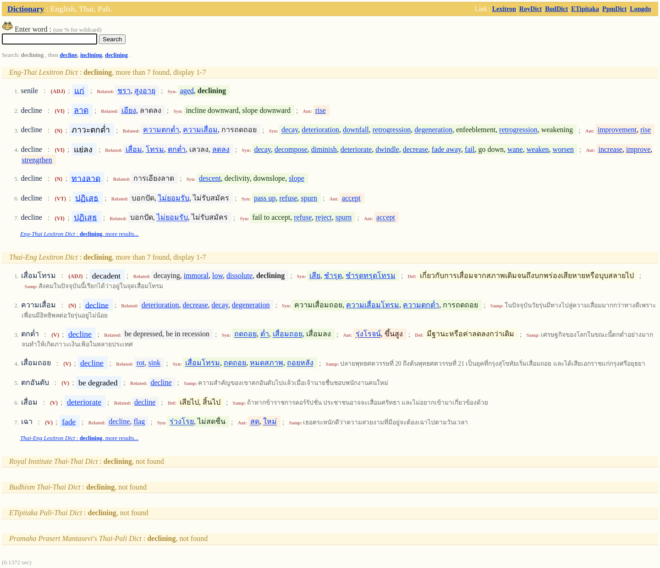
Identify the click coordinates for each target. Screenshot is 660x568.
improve (638, 149)
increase (610, 149)
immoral (196, 275)
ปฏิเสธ (87, 197)
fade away (446, 149)
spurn (309, 198)
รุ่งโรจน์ (368, 334)
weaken (538, 149)
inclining (91, 55)
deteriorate (356, 149)
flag (139, 422)
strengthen (37, 160)
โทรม (155, 149)
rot (141, 363)
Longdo (640, 8)
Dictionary (25, 8)
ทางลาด (86, 178)
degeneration (433, 130)
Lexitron (504, 8)
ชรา (124, 91)
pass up (265, 198)
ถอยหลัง (300, 363)
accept (351, 198)
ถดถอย (245, 334)
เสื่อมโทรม (202, 363)
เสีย (314, 275)
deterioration (320, 130)
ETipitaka (585, 8)
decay (289, 130)
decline (68, 55)
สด (254, 422)
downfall (356, 130)
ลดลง (221, 149)
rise (320, 110)
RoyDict (530, 8)
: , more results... (79, 234)
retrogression (392, 130)
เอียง (128, 110)
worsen (563, 149)
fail (469, 149)
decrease (415, 149)
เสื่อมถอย (287, 334)
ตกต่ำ (177, 149)
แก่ (79, 90)
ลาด (81, 110)
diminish (324, 149)
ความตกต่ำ (161, 130)
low (217, 275)
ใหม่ (270, 422)
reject (323, 218)
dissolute (239, 275)
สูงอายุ (144, 91)
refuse (288, 198)
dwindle (387, 149)
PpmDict (614, 8)
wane (515, 149)
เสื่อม (134, 149)
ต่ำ (264, 334)
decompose (291, 149)
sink (154, 363)
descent (210, 178)
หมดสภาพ (266, 363)
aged (187, 91)
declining (116, 55)
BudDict (556, 8)
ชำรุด (333, 275)
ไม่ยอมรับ (173, 198)
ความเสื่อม (200, 130)
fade (69, 421)
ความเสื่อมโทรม (372, 305)
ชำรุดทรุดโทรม (371, 275)
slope (296, 178)
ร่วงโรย (182, 422)
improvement (617, 130)
